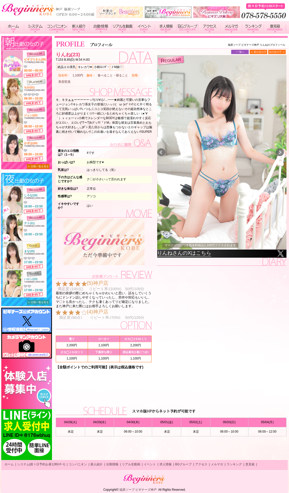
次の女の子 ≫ (277, 52)
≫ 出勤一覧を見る (38, 166)
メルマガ (217, 464)
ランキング (234, 464)
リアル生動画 (131, 464)
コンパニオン (78, 464)
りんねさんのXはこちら (184, 253)
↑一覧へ (240, 52)
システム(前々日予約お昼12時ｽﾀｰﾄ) (41, 464)
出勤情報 (112, 464)
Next (280, 152)
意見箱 (250, 464)
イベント (150, 464)
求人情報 (165, 464)
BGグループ (183, 464)
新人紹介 (97, 464)
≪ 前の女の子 (258, 52)
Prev (161, 152)
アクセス (201, 464)
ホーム (9, 464)
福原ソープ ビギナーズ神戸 (138, 489)
